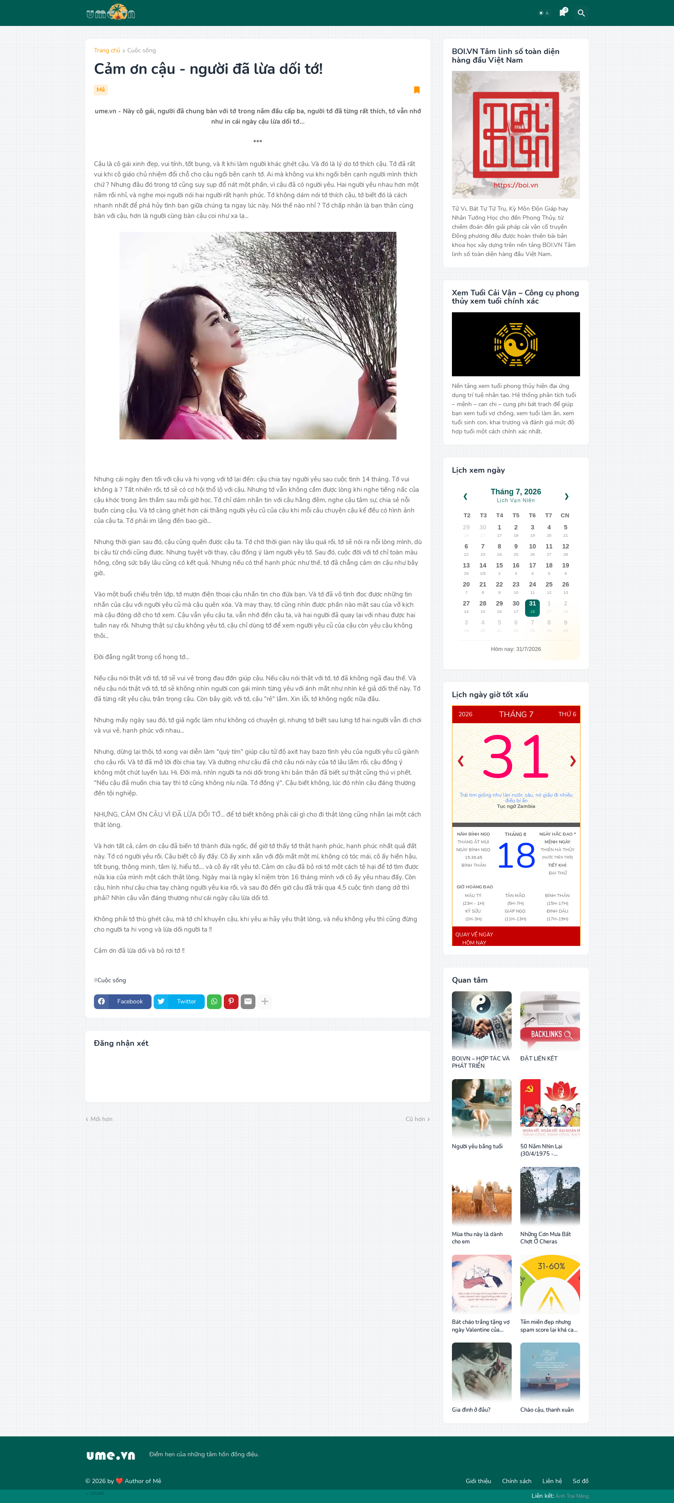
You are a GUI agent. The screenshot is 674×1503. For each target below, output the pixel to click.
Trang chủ (107, 51)
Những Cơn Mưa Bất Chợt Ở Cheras (545, 1238)
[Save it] (417, 90)
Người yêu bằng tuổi (477, 1146)
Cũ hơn (415, 1119)
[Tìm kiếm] (581, 13)
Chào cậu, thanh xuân (547, 1410)
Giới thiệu (478, 1481)
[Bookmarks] (562, 13)
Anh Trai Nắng (572, 1496)
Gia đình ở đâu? (471, 1410)
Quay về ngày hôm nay (474, 939)
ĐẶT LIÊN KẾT (539, 1059)
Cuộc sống (141, 51)
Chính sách (517, 1481)
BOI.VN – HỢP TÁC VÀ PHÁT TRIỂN (481, 1062)
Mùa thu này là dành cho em (477, 1238)
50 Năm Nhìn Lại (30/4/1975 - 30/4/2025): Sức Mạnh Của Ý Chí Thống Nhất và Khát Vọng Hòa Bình (549, 1150)
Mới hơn (101, 1119)
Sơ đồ (581, 1481)
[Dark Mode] (544, 13)
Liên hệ (552, 1481)
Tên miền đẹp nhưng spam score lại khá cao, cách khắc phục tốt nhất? (549, 1326)
